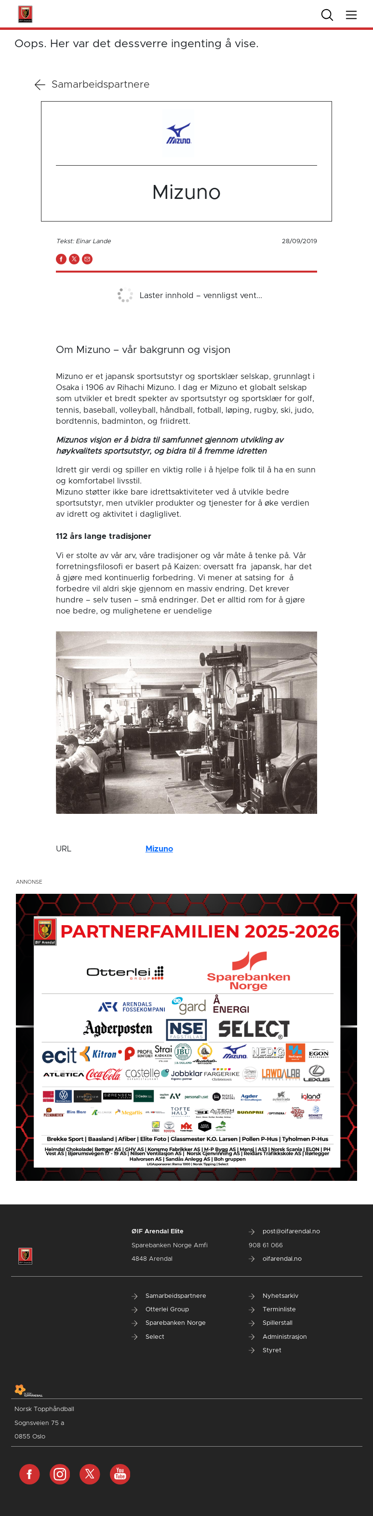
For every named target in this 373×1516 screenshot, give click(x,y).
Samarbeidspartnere (92, 84)
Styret (265, 1350)
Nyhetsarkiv (273, 1296)
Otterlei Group (160, 1310)
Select (148, 1337)
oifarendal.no (275, 1259)
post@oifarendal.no (284, 1231)
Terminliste (272, 1310)
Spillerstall (271, 1323)
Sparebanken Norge (169, 1323)
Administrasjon (278, 1337)
